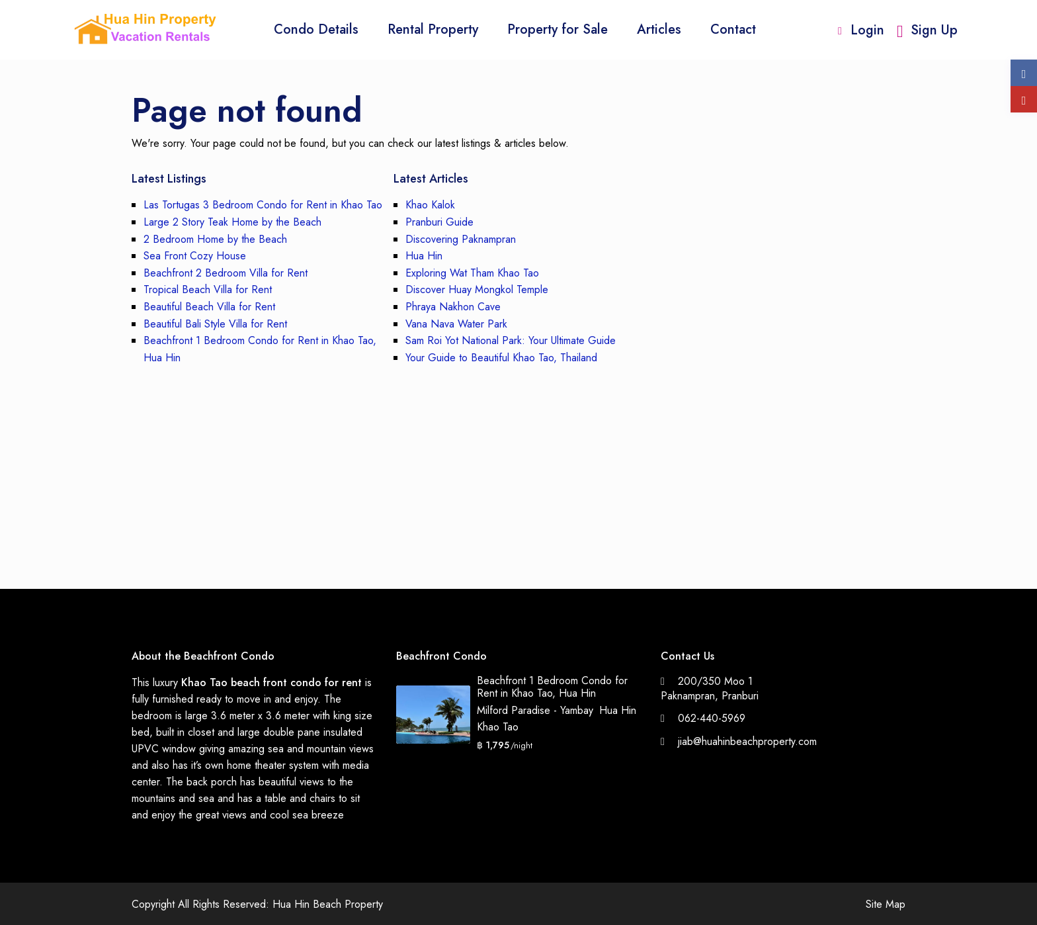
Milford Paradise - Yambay (535, 710)
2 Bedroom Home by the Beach (215, 239)
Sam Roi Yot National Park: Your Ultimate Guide (510, 340)
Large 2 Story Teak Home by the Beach (232, 222)
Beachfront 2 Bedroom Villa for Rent (226, 273)
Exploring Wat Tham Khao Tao (472, 273)
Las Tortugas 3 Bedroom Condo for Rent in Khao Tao (263, 204)
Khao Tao (497, 726)
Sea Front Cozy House (195, 255)
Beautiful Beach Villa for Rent (209, 306)
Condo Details (316, 29)
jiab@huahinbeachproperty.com (747, 741)
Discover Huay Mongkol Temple (476, 289)
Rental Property (433, 29)
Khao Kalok (430, 204)
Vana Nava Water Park (456, 323)
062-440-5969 (711, 718)
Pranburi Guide (439, 222)
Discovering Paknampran (460, 239)
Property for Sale (557, 29)
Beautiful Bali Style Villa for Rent (215, 323)
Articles (659, 29)
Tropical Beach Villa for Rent (208, 289)
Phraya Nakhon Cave (453, 306)
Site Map (885, 904)
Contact (733, 29)
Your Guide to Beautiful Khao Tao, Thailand (501, 357)
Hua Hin (423, 255)
